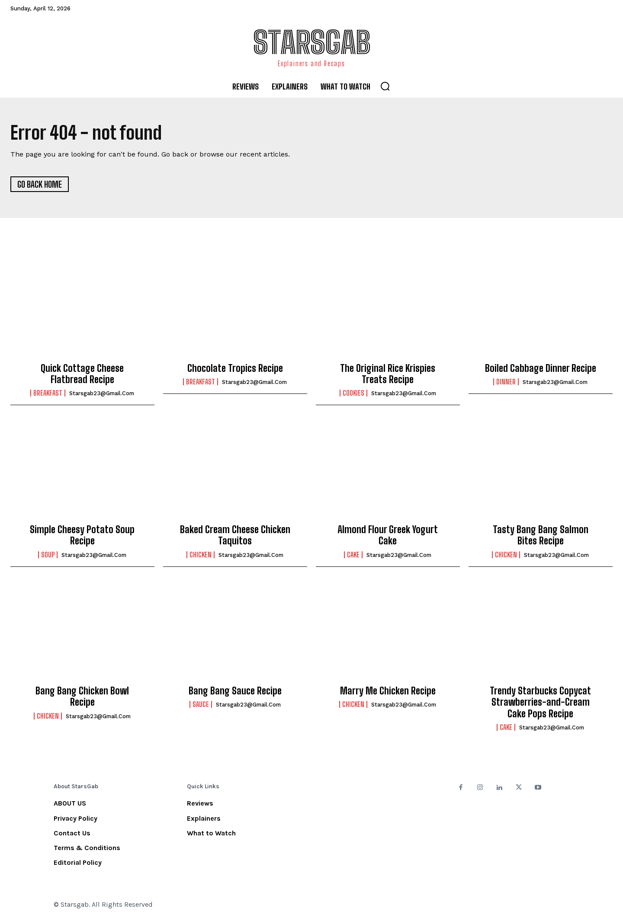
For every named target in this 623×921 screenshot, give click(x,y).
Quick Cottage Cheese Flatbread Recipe (82, 373)
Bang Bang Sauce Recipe (235, 691)
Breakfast (47, 393)
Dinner (506, 381)
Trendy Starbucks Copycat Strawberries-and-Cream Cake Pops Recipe (540, 702)
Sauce (201, 704)
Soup (48, 554)
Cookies (353, 393)
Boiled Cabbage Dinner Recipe (540, 368)
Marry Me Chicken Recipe (388, 691)
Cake (353, 554)
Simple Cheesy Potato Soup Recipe (82, 535)
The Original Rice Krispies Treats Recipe (387, 373)
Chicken (200, 554)
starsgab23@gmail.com (101, 393)
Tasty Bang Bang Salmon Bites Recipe (540, 535)
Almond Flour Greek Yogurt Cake (387, 535)
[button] (385, 86)
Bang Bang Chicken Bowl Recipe (82, 696)
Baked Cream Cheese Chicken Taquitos (235, 535)
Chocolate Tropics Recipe (235, 368)
